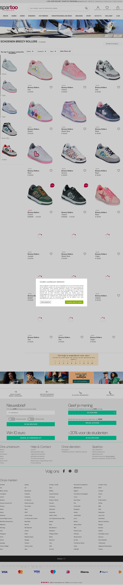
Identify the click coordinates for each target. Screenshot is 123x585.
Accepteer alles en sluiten (74, 302)
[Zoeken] (86, 8)
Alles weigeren (45, 302)
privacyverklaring (56, 298)
